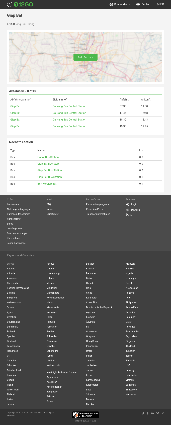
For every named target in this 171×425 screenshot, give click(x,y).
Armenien (12, 278)
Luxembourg (53, 273)
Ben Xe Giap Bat (46, 183)
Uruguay (130, 370)
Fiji (87, 326)
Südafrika (131, 384)
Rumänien (52, 326)
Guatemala (92, 331)
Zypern (10, 312)
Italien (10, 399)
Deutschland (13, 322)
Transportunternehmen (98, 214)
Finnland (11, 341)
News (49, 209)
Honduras (131, 394)
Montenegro (53, 292)
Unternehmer (14, 238)
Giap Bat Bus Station (49, 170)
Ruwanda (130, 326)
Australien (52, 382)
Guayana (90, 336)
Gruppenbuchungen (17, 233)
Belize (89, 278)
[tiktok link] (143, 413)
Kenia (89, 375)
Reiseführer (52, 214)
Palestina (130, 312)
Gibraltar (11, 365)
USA (128, 365)
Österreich (12, 283)
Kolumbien (91, 297)
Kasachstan (92, 384)
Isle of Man (13, 389)
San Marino (52, 351)
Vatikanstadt (53, 365)
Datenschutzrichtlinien (18, 214)
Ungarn (11, 380)
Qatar (128, 322)
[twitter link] (157, 413)
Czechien (12, 317)
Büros (10, 223)
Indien (89, 355)
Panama (130, 292)
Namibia (130, 268)
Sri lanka (90, 394)
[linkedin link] (152, 413)
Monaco (51, 283)
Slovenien (52, 341)
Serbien (50, 331)
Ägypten (90, 322)
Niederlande (53, 307)
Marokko (90, 399)
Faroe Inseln (13, 346)
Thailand (130, 346)
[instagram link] (163, 413)
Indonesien (92, 346)
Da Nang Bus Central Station (69, 106)
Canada (90, 283)
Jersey (10, 404)
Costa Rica (91, 302)
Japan (89, 370)
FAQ (49, 204)
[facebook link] (148, 413)
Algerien (90, 312)
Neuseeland (132, 288)
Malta (49, 302)
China (89, 292)
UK (8, 355)
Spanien (11, 336)
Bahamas (91, 273)
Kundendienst (120, 4)
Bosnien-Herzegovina (18, 288)
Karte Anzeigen (86, 57)
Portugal (51, 322)
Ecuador (90, 317)
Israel (89, 351)
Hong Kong (92, 341)
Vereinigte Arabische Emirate (61, 372)
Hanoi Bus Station (48, 157)
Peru (128, 297)
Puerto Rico (132, 307)
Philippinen (131, 302)
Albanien (11, 273)
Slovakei (51, 346)
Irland (10, 384)
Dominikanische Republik (99, 307)
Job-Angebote (14, 228)
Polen (49, 317)
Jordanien (91, 365)
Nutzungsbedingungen (18, 209)
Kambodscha (93, 380)
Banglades (52, 391)
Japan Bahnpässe (16, 243)
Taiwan (129, 355)
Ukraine (50, 360)
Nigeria (129, 273)
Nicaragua (131, 278)
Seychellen (131, 336)
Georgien (11, 360)
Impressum (13, 204)
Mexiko (90, 404)
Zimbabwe (131, 389)
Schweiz (11, 307)
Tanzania (130, 360)
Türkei (50, 355)
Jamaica (90, 360)
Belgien (11, 292)
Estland (11, 331)
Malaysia (130, 263)
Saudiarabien (132, 331)
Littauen (51, 268)
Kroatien (11, 375)
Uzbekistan (131, 375)
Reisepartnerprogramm (98, 204)
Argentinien (52, 377)
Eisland (11, 394)
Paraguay (130, 317)
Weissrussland (14, 302)
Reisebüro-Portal (95, 209)
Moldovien (52, 288)
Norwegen (52, 312)
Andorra (11, 268)
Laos (88, 389)
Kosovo (50, 263)
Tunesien (130, 351)
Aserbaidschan (54, 386)
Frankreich (12, 351)
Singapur (130, 341)
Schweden (52, 336)
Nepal (129, 283)
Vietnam (130, 380)
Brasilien (90, 268)
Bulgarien (12, 297)
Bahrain (50, 396)
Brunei (50, 401)
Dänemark (12, 326)
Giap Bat (15, 106)
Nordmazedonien (55, 297)
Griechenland (14, 370)
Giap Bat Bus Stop (48, 163)
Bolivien (90, 263)
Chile (88, 288)
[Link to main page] (23, 4)
